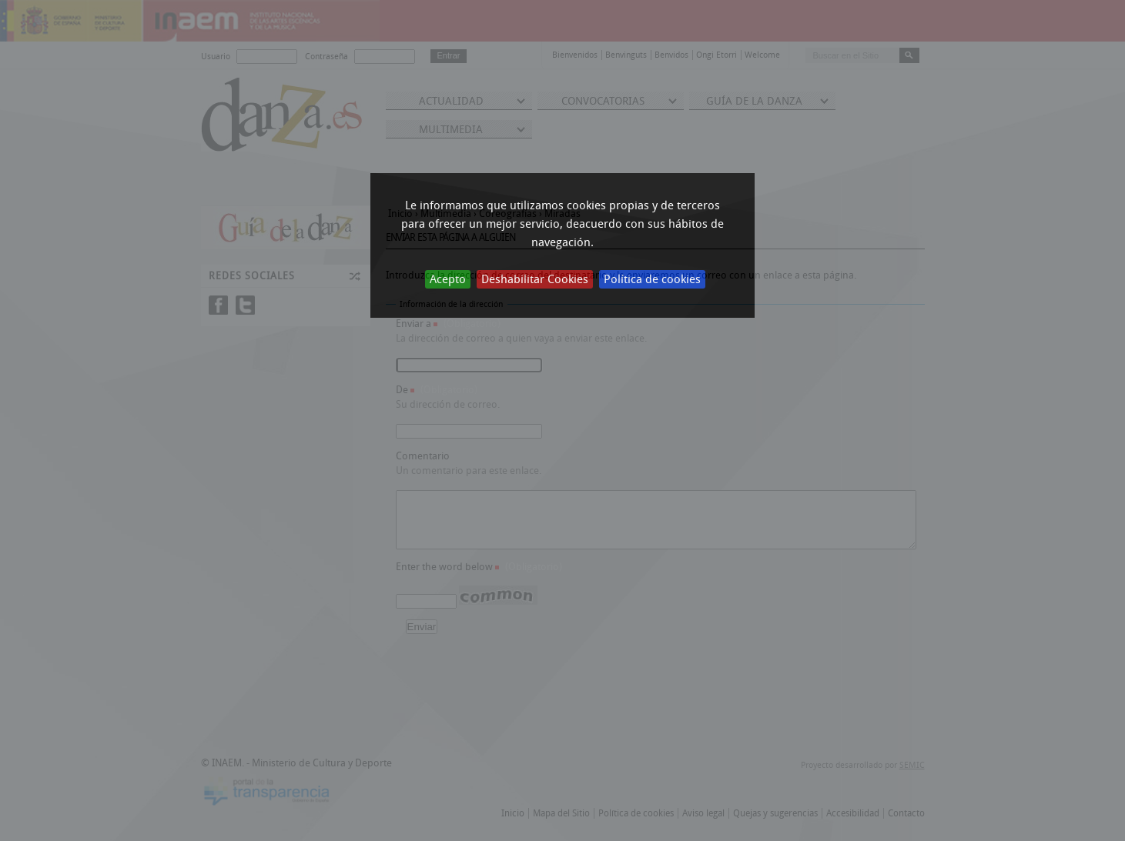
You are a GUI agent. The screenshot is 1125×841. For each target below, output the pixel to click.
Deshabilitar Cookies (534, 279)
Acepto (448, 279)
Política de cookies (652, 279)
